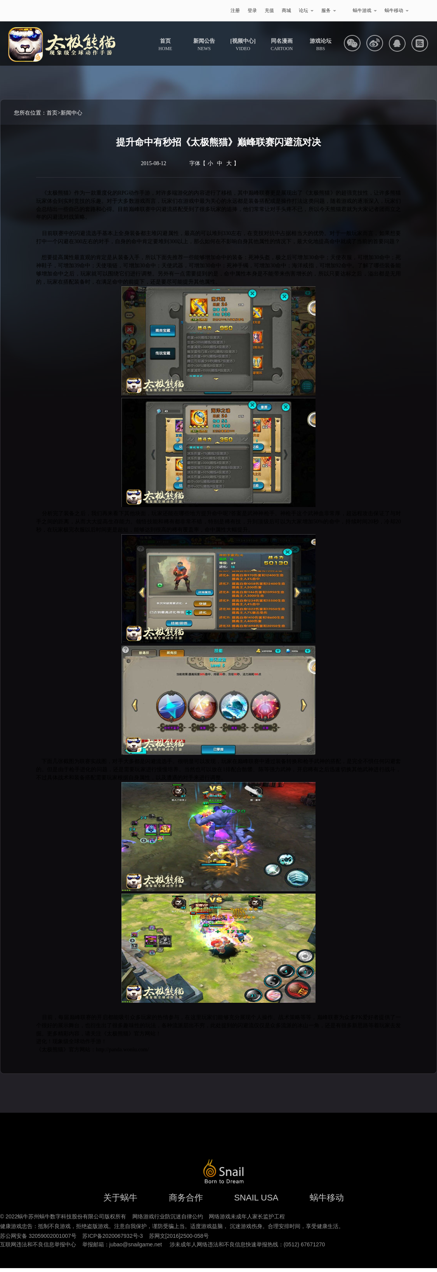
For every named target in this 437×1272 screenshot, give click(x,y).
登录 (252, 10)
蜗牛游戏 (45, 10)
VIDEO (242, 44)
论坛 (306, 10)
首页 (52, 113)
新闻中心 (71, 113)
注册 (235, 10)
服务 (328, 10)
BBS (320, 44)
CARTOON (282, 44)
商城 (286, 10)
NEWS (204, 44)
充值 (269, 10)
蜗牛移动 (397, 10)
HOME (165, 44)
